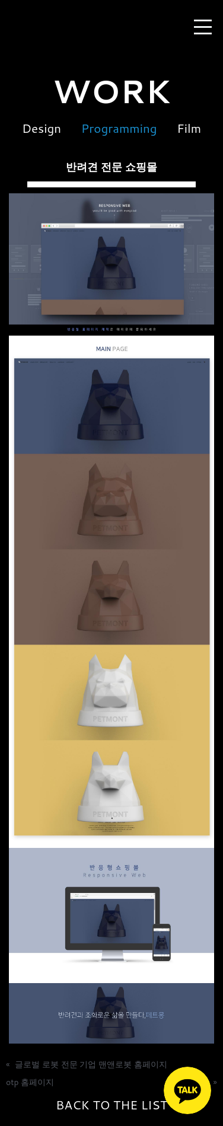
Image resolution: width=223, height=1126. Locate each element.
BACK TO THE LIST (111, 1105)
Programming (119, 128)
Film (189, 128)
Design (41, 128)
